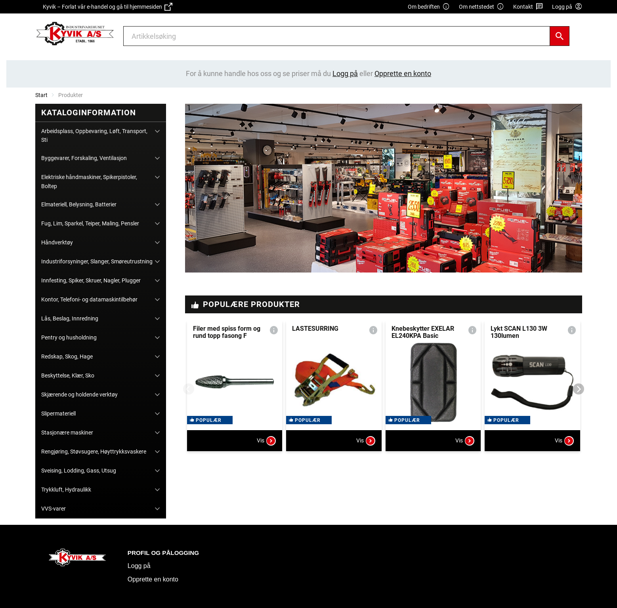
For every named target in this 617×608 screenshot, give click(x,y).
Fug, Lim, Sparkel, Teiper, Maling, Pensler (90, 223)
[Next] (578, 389)
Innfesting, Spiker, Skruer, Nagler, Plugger (91, 280)
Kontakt (528, 7)
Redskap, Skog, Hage (67, 356)
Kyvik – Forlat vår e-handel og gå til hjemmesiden (107, 7)
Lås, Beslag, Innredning (69, 318)
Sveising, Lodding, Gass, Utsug (78, 470)
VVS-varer (53, 508)
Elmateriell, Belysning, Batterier (79, 204)
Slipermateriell (58, 413)
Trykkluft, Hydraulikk (66, 489)
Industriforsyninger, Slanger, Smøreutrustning (97, 261)
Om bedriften (429, 7)
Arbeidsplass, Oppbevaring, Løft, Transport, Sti (94, 135)
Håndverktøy (57, 242)
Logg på (139, 565)
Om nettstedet (481, 7)
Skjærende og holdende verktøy (79, 394)
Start (41, 95)
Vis (266, 447)
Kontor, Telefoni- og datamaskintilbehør (89, 299)
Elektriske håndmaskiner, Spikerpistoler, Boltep (89, 181)
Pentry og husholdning (69, 337)
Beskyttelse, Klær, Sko (67, 375)
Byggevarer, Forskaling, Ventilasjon (84, 158)
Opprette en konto (153, 579)
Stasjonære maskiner (67, 432)
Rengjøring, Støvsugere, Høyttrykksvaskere (93, 451)
